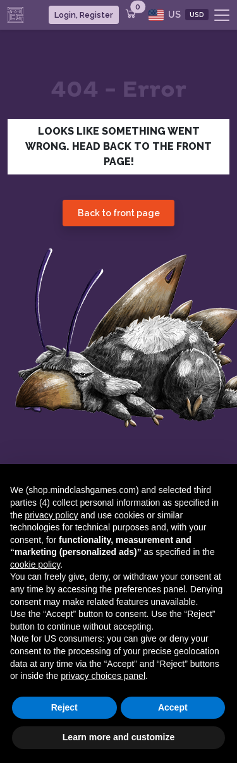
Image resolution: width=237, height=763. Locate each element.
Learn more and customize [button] (118, 737)
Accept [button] (173, 707)
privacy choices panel (103, 676)
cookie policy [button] (35, 564)
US (179, 15)
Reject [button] (64, 707)
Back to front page (119, 213)
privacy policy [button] (51, 515)
